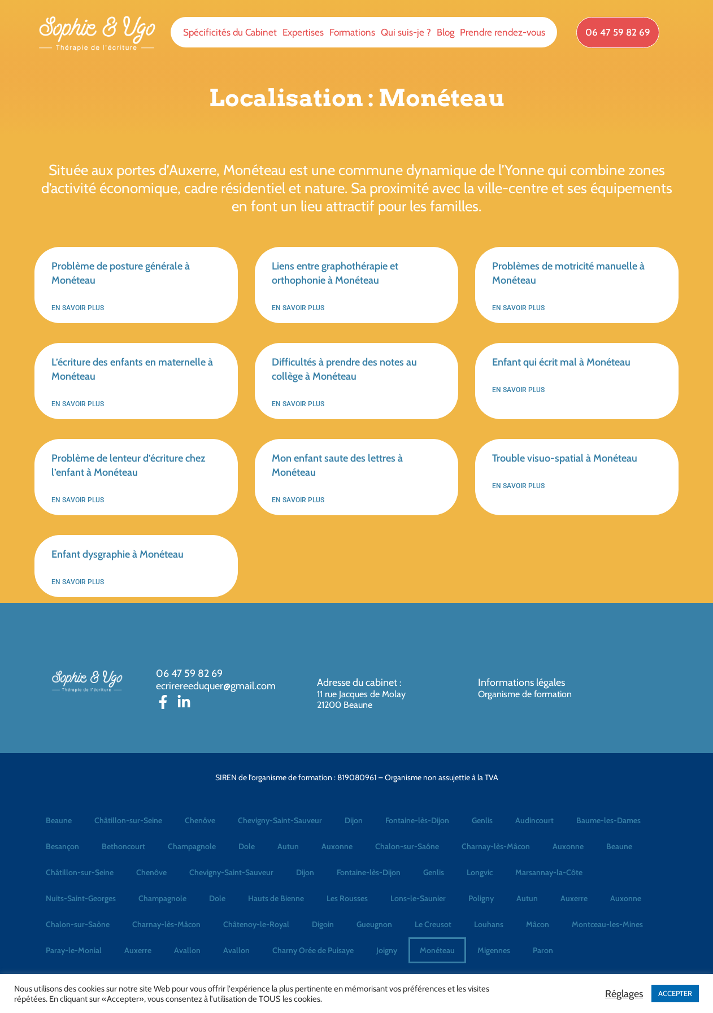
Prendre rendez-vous (502, 32)
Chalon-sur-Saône (407, 846)
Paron (543, 950)
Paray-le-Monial (74, 950)
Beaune (59, 820)
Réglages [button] (624, 994)
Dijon (354, 820)
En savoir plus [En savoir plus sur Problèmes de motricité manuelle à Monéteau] (518, 308)
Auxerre (574, 898)
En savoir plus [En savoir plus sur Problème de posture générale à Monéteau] (77, 308)
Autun (288, 846)
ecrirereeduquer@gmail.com (216, 686)
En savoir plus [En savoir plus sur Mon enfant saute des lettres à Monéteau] (298, 500)
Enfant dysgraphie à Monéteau (117, 554)
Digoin (323, 924)
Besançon (62, 846)
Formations (352, 32)
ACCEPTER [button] (675, 993)
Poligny (481, 898)
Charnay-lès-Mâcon (496, 846)
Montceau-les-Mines (607, 924)
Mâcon (537, 924)
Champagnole (192, 846)
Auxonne (337, 846)
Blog (445, 32)
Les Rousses (347, 898)
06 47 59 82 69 (189, 673)
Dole (246, 846)
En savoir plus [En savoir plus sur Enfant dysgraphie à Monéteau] (77, 582)
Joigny (386, 950)
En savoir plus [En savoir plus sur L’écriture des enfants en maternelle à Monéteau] (77, 404)
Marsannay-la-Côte (548, 872)
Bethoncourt (123, 846)
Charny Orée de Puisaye (313, 950)
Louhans (488, 924)
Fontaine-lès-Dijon (417, 820)
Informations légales (521, 682)
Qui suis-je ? (406, 32)
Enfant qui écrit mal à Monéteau (561, 362)
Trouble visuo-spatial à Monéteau (564, 458)
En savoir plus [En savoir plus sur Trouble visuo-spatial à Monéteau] (518, 486)
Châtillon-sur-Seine (128, 820)
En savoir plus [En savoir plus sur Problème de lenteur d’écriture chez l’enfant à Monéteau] (77, 500)
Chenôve (200, 820)
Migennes (493, 950)
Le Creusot (433, 924)
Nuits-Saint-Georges (81, 898)
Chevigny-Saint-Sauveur (280, 820)
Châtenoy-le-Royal (256, 924)
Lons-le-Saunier (418, 898)
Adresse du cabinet (358, 682)
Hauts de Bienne (276, 898)
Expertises (303, 32)
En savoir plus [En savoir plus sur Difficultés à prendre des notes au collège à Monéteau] (298, 404)
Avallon (187, 950)
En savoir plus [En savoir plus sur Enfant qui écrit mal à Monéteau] (518, 390)
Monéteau (437, 950)
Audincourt (534, 820)
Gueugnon (374, 924)
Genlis (482, 820)
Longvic (480, 872)
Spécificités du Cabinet (230, 32)
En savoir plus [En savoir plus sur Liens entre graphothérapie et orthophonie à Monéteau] (298, 308)
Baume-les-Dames (608, 820)
